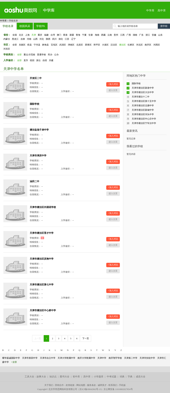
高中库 (162, 10)
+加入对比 (113, 84)
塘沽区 (122, 44)
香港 (65, 35)
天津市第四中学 (30, 358)
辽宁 (73, 39)
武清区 (62, 44)
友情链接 (70, 385)
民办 (50, 54)
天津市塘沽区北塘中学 (143, 105)
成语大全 (140, 376)
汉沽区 (114, 44)
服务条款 (91, 385)
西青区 (88, 44)
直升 (26, 60)
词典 (122, 376)
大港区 (105, 44)
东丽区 (22, 44)
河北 (41, 39)
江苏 (67, 39)
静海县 (45, 44)
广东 (141, 35)
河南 (29, 39)
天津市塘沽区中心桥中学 (43, 310)
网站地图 (80, 385)
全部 (14, 44)
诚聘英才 (102, 385)
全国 (14, 35)
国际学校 (34, 104)
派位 (38, 60)
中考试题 (111, 376)
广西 (128, 35)
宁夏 (84, 35)
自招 (44, 60)
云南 (109, 35)
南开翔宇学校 (115, 358)
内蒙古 (6, 39)
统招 (32, 60)
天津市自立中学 (47, 358)
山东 (160, 35)
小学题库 (98, 376)
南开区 (148, 44)
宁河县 (37, 44)
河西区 (156, 44)
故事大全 (41, 376)
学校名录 (8, 26)
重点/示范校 (29, 54)
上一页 (37, 338)
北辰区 (79, 44)
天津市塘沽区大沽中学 (143, 92)
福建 (46, 35)
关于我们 (48, 385)
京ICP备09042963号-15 (90, 389)
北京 (21, 35)
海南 (97, 35)
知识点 (53, 376)
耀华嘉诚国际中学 (11, 358)
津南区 (71, 44)
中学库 (150, 10)
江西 (122, 35)
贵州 (116, 35)
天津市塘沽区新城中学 (143, 110)
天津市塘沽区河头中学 (143, 114)
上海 (27, 35)
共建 (51, 60)
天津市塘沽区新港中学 (143, 88)
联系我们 (112, 385)
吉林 (23, 39)
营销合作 (59, 385)
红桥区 (131, 44)
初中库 (76, 376)
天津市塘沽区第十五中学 (144, 101)
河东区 (6, 49)
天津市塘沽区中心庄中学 (144, 118)
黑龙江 (15, 39)
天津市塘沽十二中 (140, 96)
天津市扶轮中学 (147, 358)
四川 (54, 39)
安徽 (154, 35)
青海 (78, 35)
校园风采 (24, 26)
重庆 (40, 35)
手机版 (122, 385)
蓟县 (29, 44)
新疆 (72, 35)
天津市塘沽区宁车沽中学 (144, 123)
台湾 (52, 35)
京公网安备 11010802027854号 (118, 389)
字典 (130, 376)
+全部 (14, 362)
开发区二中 (36, 78)
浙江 (148, 35)
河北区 (139, 44)
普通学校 (41, 54)
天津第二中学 (130, 358)
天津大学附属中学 (66, 358)
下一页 (85, 338)
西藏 (103, 35)
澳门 (59, 35)
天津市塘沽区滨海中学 (42, 259)
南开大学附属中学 (86, 358)
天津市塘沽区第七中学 (42, 284)
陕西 (48, 39)
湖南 (135, 35)
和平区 (97, 44)
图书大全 (64, 376)
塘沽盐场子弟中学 (39, 130)
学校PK (40, 26)
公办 (56, 54)
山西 (35, 39)
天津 (33, 35)
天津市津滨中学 (38, 155)
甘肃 (90, 35)
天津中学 (101, 358)
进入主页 (113, 90)
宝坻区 (54, 44)
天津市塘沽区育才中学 (42, 233)
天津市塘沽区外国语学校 (43, 207)
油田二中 (34, 181)
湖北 (60, 39)
